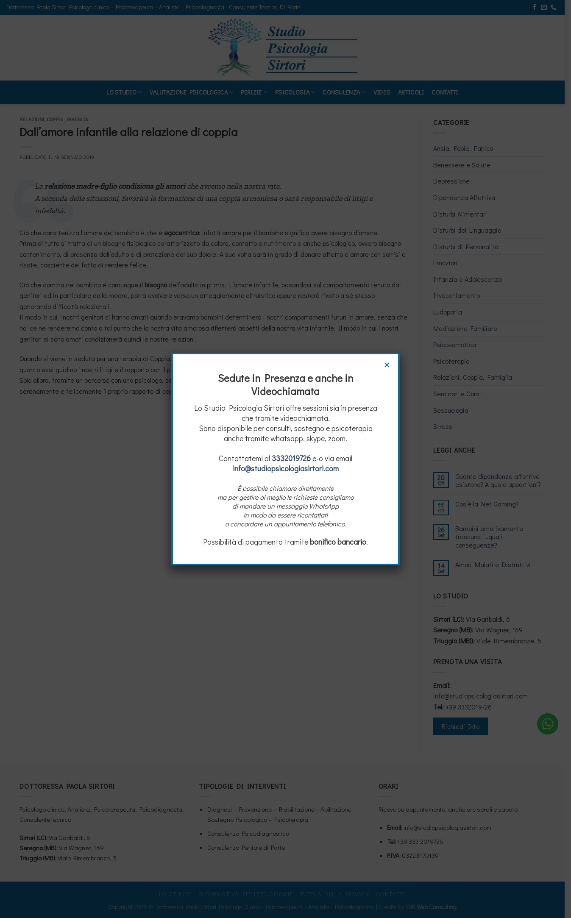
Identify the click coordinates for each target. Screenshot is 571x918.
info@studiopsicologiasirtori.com (286, 468)
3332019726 (291, 458)
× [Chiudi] (387, 364)
